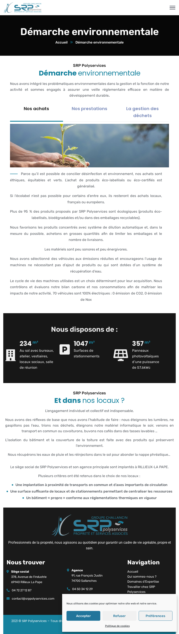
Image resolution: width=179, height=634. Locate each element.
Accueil (61, 42)
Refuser (119, 616)
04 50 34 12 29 (82, 589)
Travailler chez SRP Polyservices (141, 589)
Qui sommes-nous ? (142, 577)
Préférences (155, 616)
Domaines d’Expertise (143, 582)
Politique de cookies (117, 625)
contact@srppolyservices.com (33, 598)
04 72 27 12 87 (21, 590)
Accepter (83, 616)
